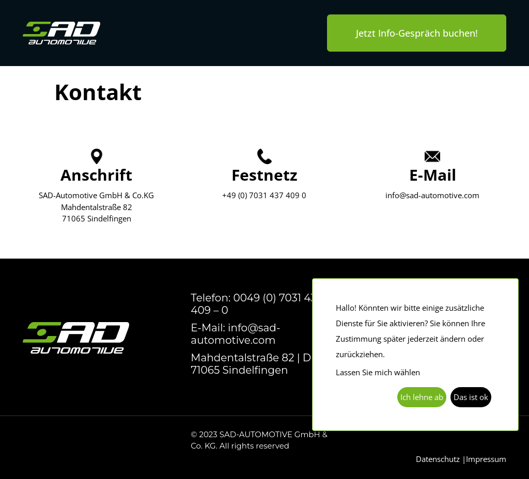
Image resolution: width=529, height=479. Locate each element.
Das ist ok (471, 397)
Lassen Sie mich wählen (378, 372)
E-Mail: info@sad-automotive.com (235, 334)
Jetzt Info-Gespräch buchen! (417, 33)
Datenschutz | (441, 459)
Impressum (486, 459)
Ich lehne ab (421, 397)
